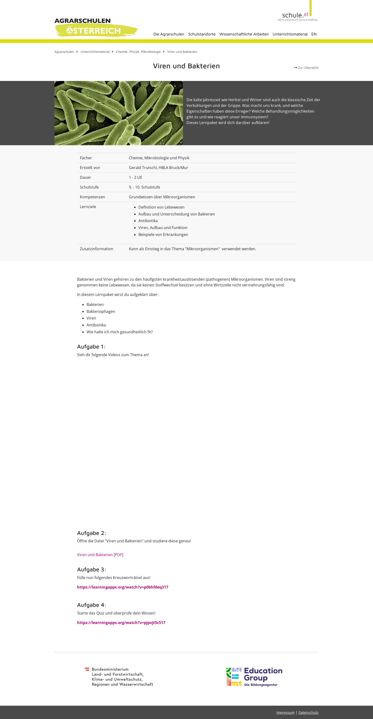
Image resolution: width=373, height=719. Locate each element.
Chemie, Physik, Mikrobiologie (138, 52)
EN (314, 34)
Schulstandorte (202, 34)
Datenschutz (309, 712)
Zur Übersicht (306, 67)
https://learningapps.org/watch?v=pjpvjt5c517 (121, 622)
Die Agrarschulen (168, 34)
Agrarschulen (64, 52)
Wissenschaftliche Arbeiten (244, 34)
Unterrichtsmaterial (290, 34)
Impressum (285, 712)
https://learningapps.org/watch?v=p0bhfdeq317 (122, 587)
